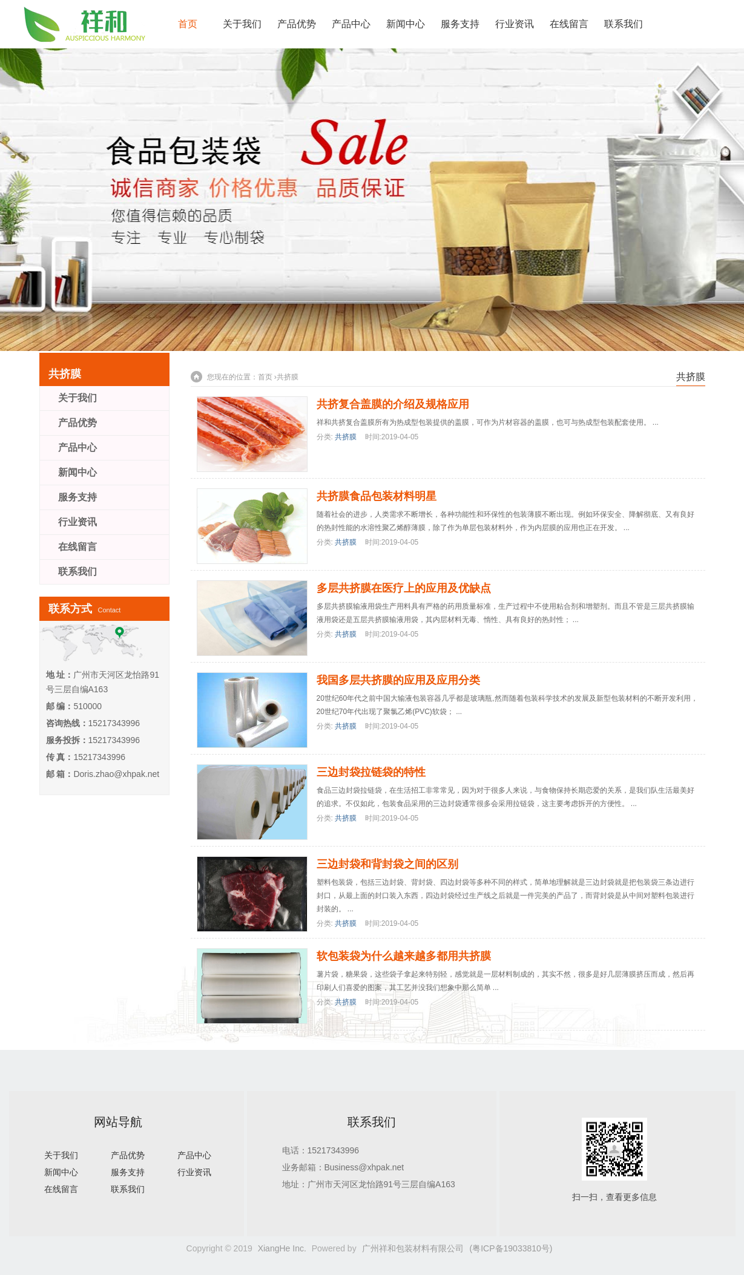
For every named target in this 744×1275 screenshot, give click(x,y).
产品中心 (351, 24)
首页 (187, 24)
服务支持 (460, 24)
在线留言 (569, 24)
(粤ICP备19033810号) (511, 1248)
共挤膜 (287, 377)
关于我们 (242, 24)
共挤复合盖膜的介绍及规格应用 (393, 404)
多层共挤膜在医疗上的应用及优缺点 (404, 588)
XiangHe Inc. (282, 1248)
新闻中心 (405, 24)
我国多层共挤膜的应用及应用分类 (398, 680)
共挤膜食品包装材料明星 (376, 496)
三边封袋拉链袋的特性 (371, 772)
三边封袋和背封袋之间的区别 (387, 864)
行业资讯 (514, 24)
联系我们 (623, 24)
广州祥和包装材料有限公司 (413, 1248)
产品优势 (296, 24)
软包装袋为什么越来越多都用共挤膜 (404, 956)
